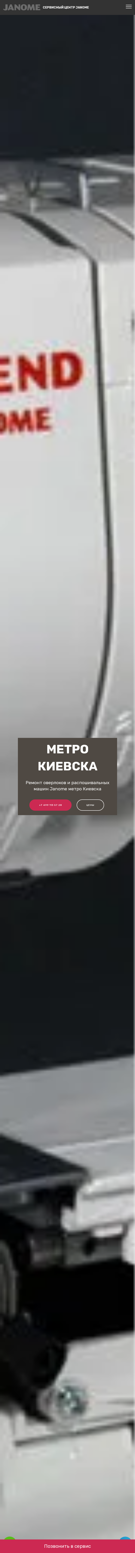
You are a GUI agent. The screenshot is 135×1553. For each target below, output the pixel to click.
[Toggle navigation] (129, 6)
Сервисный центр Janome (66, 7)
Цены (90, 805)
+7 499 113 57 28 (50, 805)
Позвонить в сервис (67, 1546)
